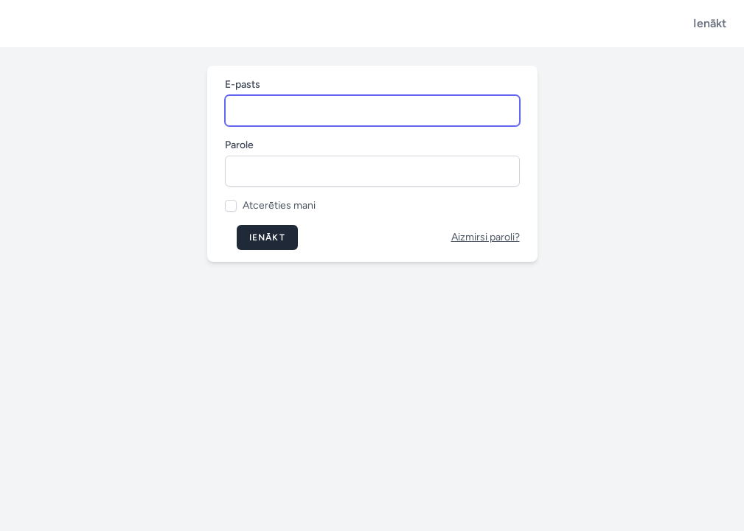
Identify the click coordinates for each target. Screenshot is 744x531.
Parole (239, 145)
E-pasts (242, 84)
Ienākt (709, 23)
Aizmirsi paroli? (485, 237)
